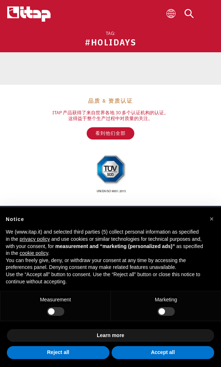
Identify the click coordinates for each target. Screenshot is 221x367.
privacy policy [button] (35, 239)
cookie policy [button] (34, 253)
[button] (211, 219)
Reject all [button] (58, 352)
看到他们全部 (110, 133)
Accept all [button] (163, 352)
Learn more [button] (110, 335)
